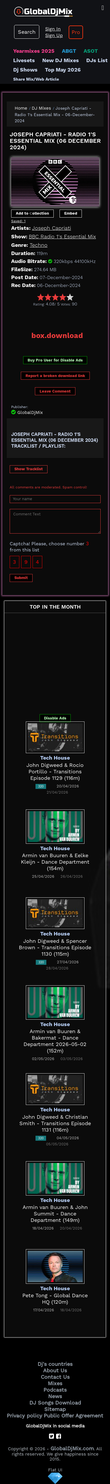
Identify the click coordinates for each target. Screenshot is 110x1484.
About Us (55, 1370)
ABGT (69, 51)
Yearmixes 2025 (34, 51)
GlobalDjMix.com (72, 1448)
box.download (57, 335)
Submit (21, 577)
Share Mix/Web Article (36, 79)
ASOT (91, 51)
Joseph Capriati (51, 228)
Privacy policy (24, 1415)
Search (26, 32)
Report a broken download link (55, 375)
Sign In (53, 29)
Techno (39, 245)
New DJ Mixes (60, 60)
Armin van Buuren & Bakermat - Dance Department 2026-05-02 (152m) (55, 1041)
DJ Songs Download (55, 1403)
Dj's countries (55, 1364)
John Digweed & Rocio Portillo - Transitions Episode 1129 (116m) (55, 771)
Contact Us (55, 1377)
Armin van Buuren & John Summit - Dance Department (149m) (55, 1213)
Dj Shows (25, 70)
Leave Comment (55, 391)
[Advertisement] (58, 317)
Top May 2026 (63, 70)
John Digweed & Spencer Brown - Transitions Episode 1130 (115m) (55, 947)
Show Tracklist (28, 469)
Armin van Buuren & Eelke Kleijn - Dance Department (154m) (55, 861)
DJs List (97, 60)
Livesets (24, 60)
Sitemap (55, 1409)
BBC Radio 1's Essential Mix (62, 236)
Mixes (55, 1383)
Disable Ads (55, 718)
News (55, 1396)
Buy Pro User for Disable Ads (55, 360)
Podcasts (55, 1390)
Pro (76, 32)
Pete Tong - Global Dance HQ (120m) (55, 1298)
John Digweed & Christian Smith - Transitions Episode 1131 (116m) (55, 1123)
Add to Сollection (32, 213)
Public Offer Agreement (73, 1415)
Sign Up (54, 35)
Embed (70, 213)
